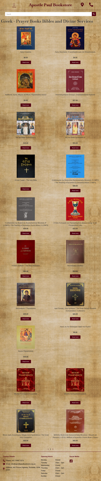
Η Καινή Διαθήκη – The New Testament (26, 266)
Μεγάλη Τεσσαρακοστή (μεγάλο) (25, 394)
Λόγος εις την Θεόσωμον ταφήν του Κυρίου (75, 327)
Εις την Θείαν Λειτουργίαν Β (75, 137)
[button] (14, 5)
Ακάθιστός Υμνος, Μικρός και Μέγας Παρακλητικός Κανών (25, 95)
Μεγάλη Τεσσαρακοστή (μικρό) (75, 394)
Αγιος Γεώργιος (25, 52)
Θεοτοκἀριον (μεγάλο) (75, 266)
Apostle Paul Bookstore (50, 4)
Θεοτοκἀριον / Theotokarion (26, 308)
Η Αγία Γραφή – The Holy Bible (26, 180)
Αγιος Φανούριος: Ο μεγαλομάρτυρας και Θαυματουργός (75, 52)
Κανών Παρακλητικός (25, 351)
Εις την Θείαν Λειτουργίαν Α (26, 137)
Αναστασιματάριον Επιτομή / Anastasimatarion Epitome (75, 95)
